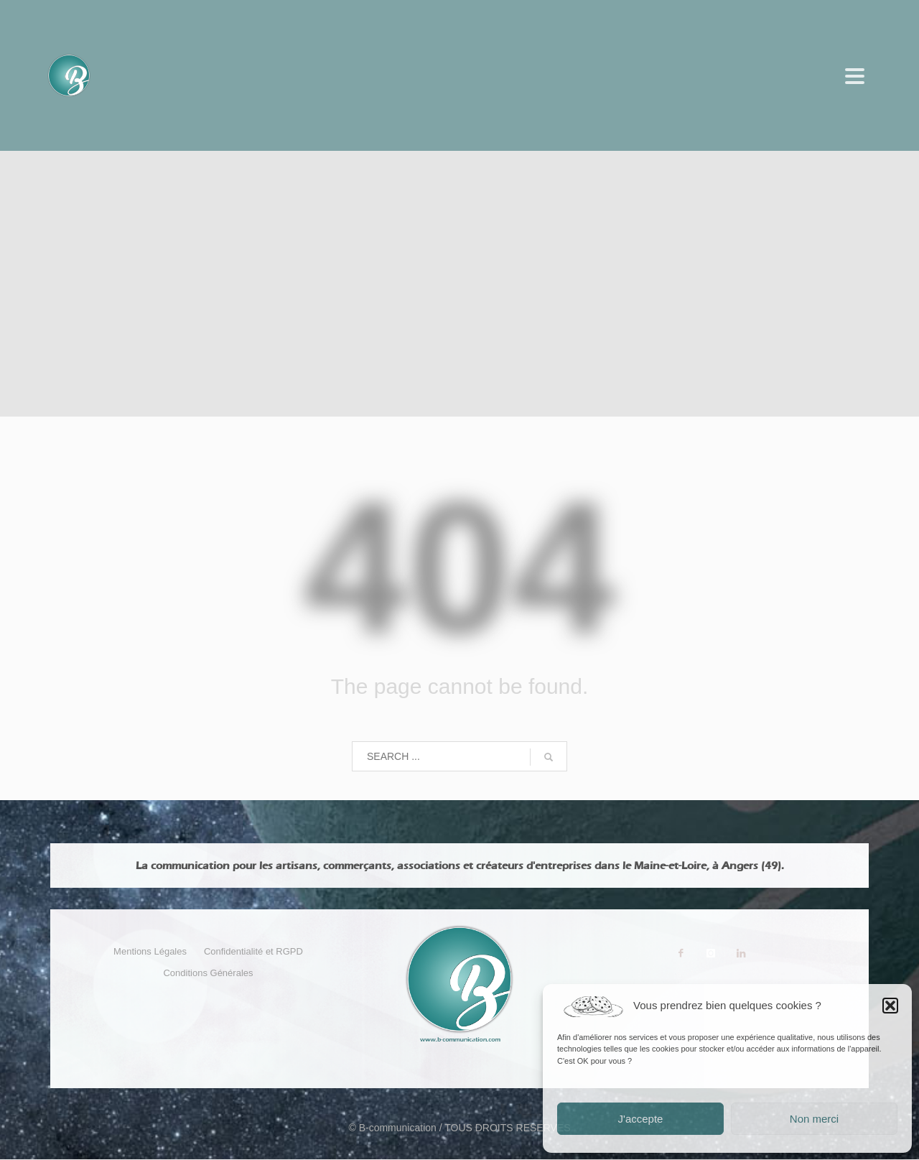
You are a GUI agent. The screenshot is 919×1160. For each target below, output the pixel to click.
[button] (890, 1005)
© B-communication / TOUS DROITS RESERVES (459, 1127)
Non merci (814, 1119)
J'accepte (640, 1119)
